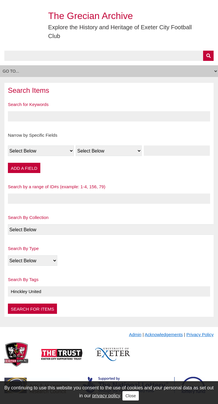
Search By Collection (28, 217)
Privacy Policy (200, 334)
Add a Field (24, 168)
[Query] (109, 56)
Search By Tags (23, 279)
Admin (135, 334)
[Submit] (208, 56)
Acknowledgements (164, 334)
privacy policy (106, 395)
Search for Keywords (28, 104)
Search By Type (23, 248)
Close (130, 395)
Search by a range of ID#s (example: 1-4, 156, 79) (56, 186)
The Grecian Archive (90, 16)
